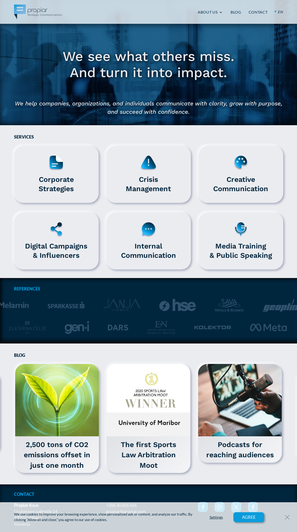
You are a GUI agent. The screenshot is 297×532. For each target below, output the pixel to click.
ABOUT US (207, 12)
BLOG (236, 12)
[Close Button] (287, 517)
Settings (216, 517)
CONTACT (258, 12)
